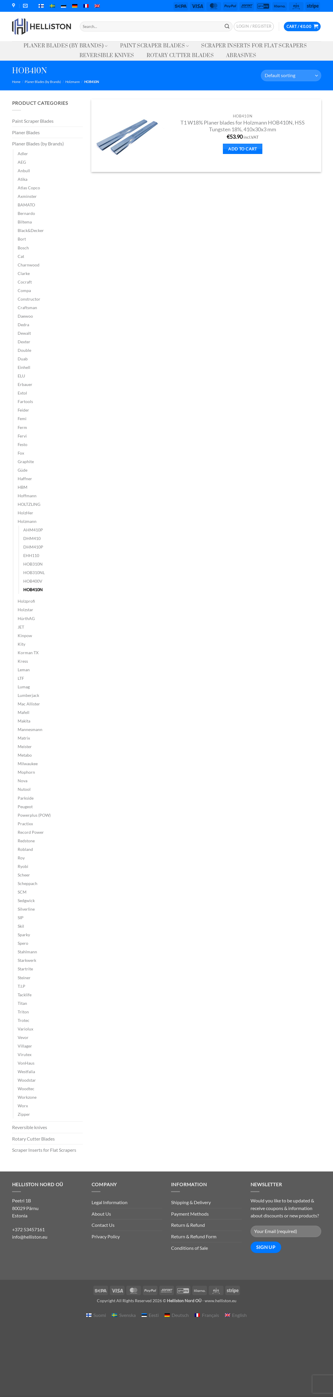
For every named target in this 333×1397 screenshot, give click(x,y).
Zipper (24, 1114)
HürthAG (26, 618)
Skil (21, 926)
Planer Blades (26, 132)
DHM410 (32, 538)
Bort (22, 238)
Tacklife (25, 994)
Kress (23, 661)
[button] (254, 26)
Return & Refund (188, 1225)
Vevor (23, 1037)
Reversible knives (106, 55)
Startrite (25, 968)
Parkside (26, 798)
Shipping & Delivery (191, 1202)
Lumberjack (28, 695)
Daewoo (25, 316)
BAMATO (26, 204)
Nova (22, 780)
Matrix (24, 737)
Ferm (22, 427)
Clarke (24, 273)
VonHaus (26, 1062)
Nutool (24, 789)
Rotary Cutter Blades (180, 55)
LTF (21, 678)
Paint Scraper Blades (154, 46)
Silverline (26, 909)
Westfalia (26, 1071)
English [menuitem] (239, 1315)
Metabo (25, 755)
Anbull (24, 170)
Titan (22, 1003)
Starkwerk (27, 960)
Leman (24, 669)
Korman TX (28, 652)
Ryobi (23, 866)
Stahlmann (27, 951)
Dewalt (24, 333)
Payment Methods (190, 1214)
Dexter (24, 341)
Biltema (25, 221)
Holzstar (25, 609)
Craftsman (27, 307)
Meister (25, 746)
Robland (25, 849)
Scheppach (27, 883)
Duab (23, 358)
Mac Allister (29, 703)
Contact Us (103, 1225)
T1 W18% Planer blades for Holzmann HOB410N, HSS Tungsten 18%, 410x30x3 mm (242, 126)
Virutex (25, 1054)
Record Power (31, 832)
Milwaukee (28, 763)
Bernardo (26, 213)
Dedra (23, 324)
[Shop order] (291, 75)
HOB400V (32, 581)
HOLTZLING (29, 504)
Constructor (29, 298)
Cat (21, 256)
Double (24, 350)
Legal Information (109, 1202)
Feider (23, 409)
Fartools (25, 401)
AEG (22, 162)
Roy (21, 857)
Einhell (24, 367)
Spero (23, 943)
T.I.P (21, 986)
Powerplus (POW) (34, 815)
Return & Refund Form (193, 1236)
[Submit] (227, 26)
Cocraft (25, 281)
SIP (21, 917)
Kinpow (25, 635)
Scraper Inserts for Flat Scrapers (254, 46)
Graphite (26, 461)
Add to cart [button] (242, 148)
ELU (21, 375)
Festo (22, 444)
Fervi (22, 435)
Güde (22, 470)
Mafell (23, 712)
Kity (21, 644)
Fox (21, 452)
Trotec (23, 1020)
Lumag (24, 686)
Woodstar (27, 1080)
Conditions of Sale (189, 1248)
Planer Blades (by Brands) (66, 46)
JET (21, 626)
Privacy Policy (106, 1236)
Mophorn (26, 772)
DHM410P (33, 546)
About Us (101, 1214)
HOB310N (33, 563)
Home (16, 82)
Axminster (27, 196)
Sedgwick (26, 900)
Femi (22, 418)
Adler (23, 153)
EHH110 (31, 555)
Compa (24, 290)
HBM (22, 487)
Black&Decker (31, 230)
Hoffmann (27, 495)
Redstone (26, 840)
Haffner (25, 478)
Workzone (27, 1097)
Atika (22, 179)
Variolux (25, 1028)
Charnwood (28, 264)
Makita (24, 720)
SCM (22, 891)
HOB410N (33, 589)
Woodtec (26, 1088)
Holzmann (72, 82)
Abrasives (241, 55)
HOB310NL (34, 572)
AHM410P (33, 529)
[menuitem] (41, 5)
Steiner (24, 977)
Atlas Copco (29, 187)
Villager (25, 1045)
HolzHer (25, 512)
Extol (22, 392)
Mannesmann (30, 729)
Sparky (24, 934)
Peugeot (25, 806)
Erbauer (25, 384)
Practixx (25, 823)
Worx (23, 1105)
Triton (23, 1011)
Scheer (24, 874)
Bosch (23, 247)
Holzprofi (26, 601)
